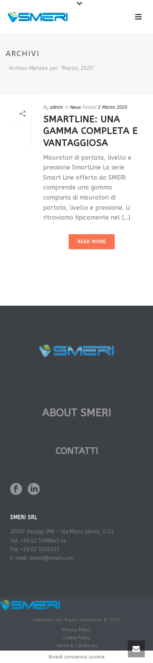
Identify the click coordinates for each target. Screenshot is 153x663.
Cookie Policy (76, 637)
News (75, 107)
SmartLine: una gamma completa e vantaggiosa (90, 131)
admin (56, 107)
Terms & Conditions (77, 645)
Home (46, 88)
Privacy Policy (76, 630)
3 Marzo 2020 (112, 107)
